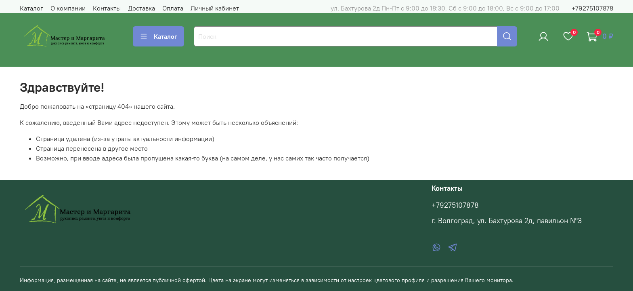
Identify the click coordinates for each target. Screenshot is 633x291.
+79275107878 (592, 8)
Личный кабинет (215, 8)
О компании (68, 8)
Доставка (141, 8)
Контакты (107, 8)
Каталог (31, 8)
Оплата (172, 8)
